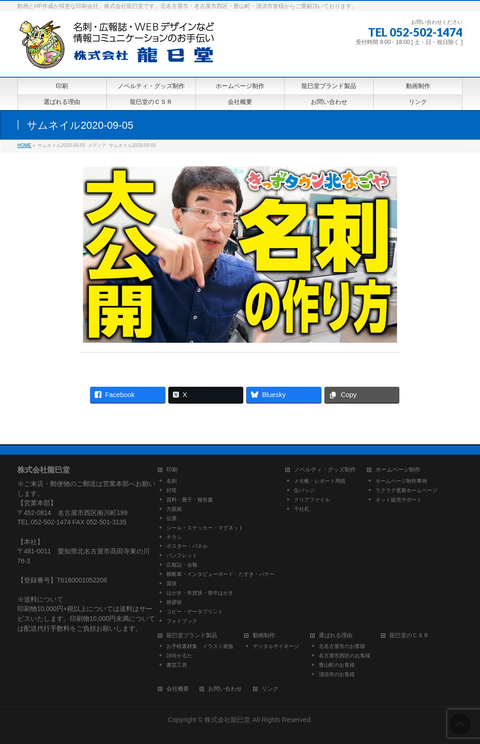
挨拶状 (174, 602)
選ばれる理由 (335, 636)
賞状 (171, 583)
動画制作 (264, 636)
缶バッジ (304, 490)
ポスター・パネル (187, 546)
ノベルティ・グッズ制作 (325, 470)
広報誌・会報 (181, 564)
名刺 (171, 481)
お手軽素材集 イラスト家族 (199, 646)
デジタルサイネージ (276, 646)
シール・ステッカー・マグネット (205, 527)
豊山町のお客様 (337, 665)
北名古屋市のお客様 (342, 646)
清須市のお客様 (337, 674)
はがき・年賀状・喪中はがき (199, 593)
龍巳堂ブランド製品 (191, 636)
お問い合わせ (225, 689)
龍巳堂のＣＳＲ (409, 636)
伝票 (171, 518)
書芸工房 (176, 665)
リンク (270, 689)
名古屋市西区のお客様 (344, 655)
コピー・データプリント (194, 611)
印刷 (172, 470)
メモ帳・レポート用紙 (319, 481)
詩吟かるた (179, 655)
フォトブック (181, 621)
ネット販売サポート (398, 499)
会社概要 (177, 689)
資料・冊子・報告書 (189, 499)
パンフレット (181, 555)
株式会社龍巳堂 (228, 719)
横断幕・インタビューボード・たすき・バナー (220, 574)
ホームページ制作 (397, 470)
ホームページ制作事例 (401, 481)
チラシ (174, 537)
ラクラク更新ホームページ (406, 490)
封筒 (171, 490)
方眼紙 (174, 509)
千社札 (301, 509)
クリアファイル (312, 499)
